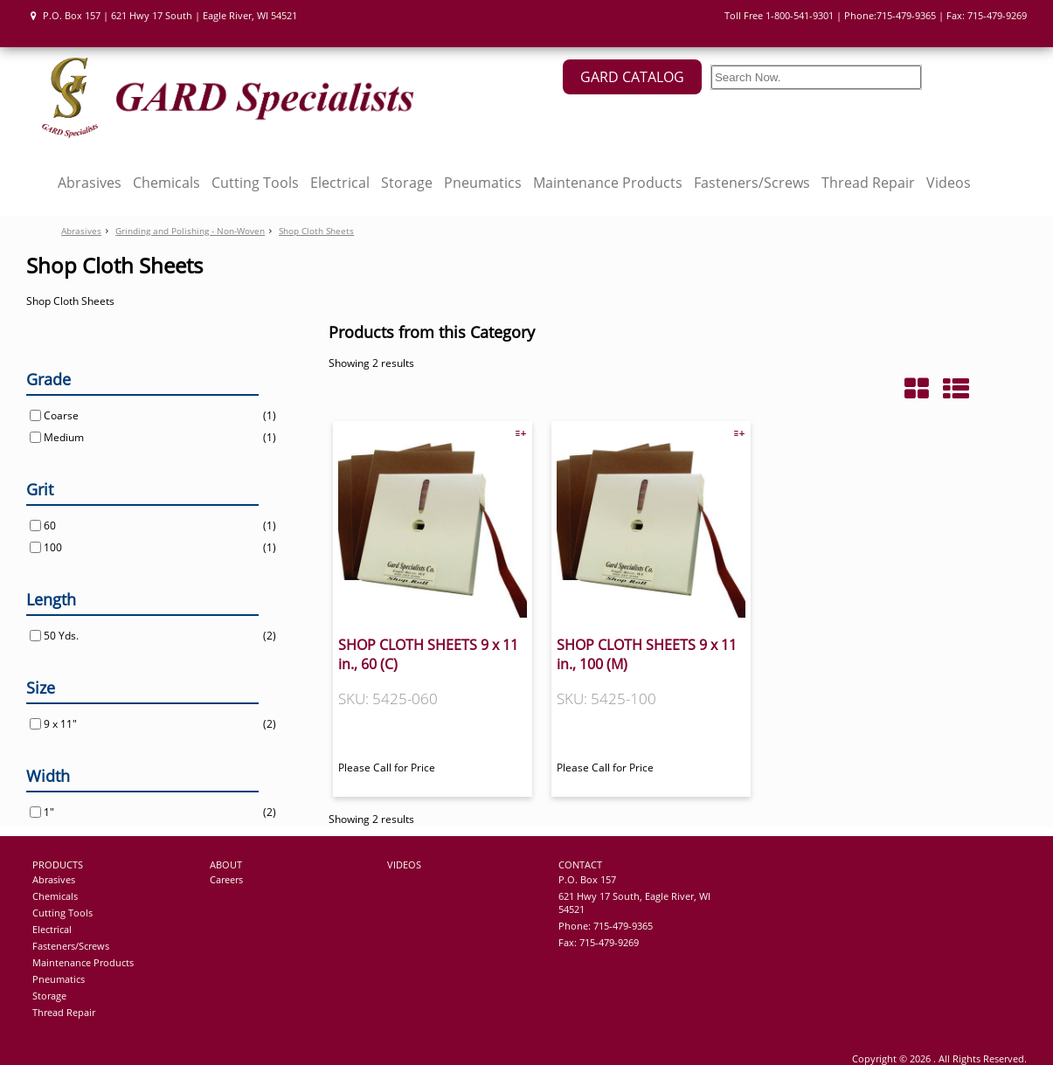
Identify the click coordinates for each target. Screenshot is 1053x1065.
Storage (407, 182)
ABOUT (226, 864)
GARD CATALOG (632, 76)
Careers (226, 879)
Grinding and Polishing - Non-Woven (190, 231)
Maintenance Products (607, 182)
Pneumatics (483, 182)
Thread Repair (868, 182)
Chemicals (166, 182)
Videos (948, 182)
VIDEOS (404, 864)
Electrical (340, 182)
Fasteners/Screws (752, 182)
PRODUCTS (57, 864)
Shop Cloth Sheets (316, 231)
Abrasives (89, 182)
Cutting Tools (255, 182)
